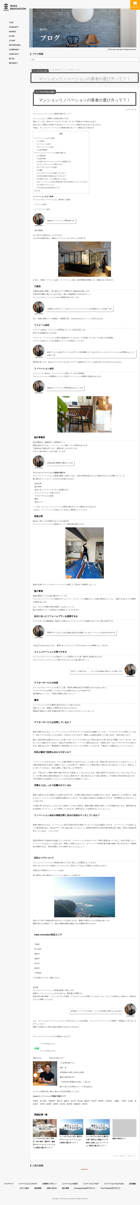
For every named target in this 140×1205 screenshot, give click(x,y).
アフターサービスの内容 (47, 167)
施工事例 (41, 158)
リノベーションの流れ (70, 1184)
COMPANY (14, 49)
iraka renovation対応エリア (48, 187)
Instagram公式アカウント (84, 1188)
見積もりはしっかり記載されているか (51, 179)
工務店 (40, 141)
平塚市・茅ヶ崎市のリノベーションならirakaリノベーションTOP (51, 69)
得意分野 (41, 155)
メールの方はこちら (44, 1043)
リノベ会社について (129, 1155)
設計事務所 (42, 150)
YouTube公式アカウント (111, 1188)
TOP (11, 22)
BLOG (11, 58)
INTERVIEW (14, 45)
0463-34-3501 (51, 1058)
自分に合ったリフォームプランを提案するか (54, 161)
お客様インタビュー (49, 1184)
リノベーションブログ (91, 1184)
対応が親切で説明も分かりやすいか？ (51, 176)
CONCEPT (14, 27)
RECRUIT (13, 63)
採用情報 (37, 1188)
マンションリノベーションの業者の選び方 (50, 153)
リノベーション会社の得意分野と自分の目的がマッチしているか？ (62, 182)
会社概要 (132, 1184)
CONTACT (14, 54)
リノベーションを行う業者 (44, 138)
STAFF (12, 40)
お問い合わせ (52, 1188)
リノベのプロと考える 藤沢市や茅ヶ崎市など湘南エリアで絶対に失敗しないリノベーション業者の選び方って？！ (98, 1133)
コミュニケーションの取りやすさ (50, 164)
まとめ (37, 190)
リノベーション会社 (45, 147)
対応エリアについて (46, 185)
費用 (39, 170)
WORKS (12, 31)
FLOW (11, 36)
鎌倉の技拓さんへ (124, 1129)
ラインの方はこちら (44, 1051)
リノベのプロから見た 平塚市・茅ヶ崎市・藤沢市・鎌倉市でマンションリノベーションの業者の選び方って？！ (45, 1133)
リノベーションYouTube (114, 1184)
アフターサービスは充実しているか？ (51, 173)
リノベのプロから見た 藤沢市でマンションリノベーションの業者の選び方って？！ (71, 1131)
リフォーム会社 (43, 144)
